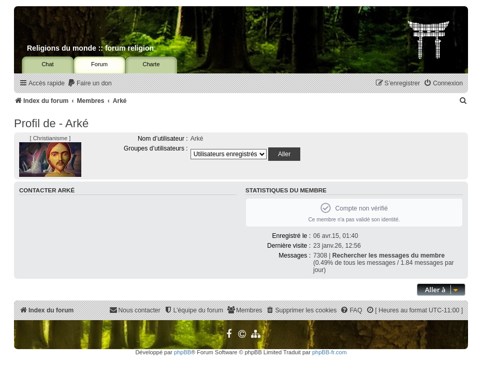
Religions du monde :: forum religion (90, 48)
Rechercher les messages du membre (388, 255)
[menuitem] (89, 84)
